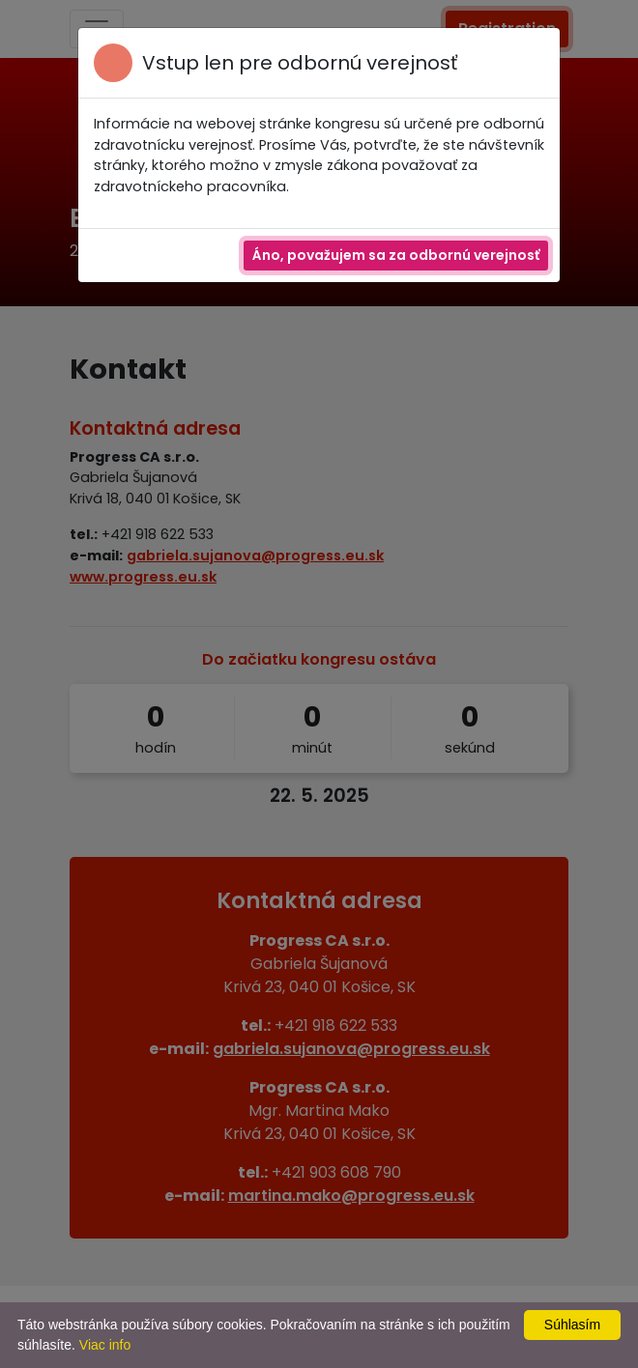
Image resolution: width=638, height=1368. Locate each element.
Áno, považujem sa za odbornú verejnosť (395, 255)
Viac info (104, 1345)
